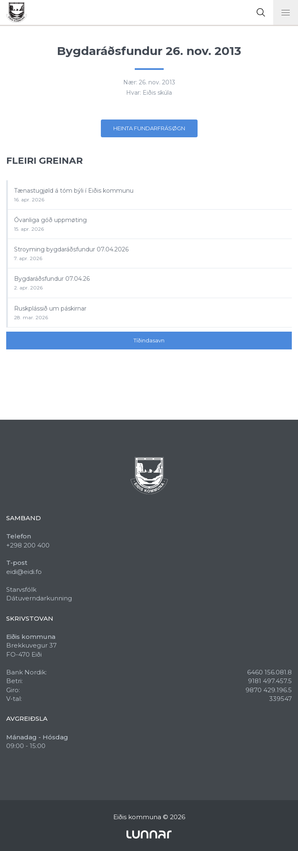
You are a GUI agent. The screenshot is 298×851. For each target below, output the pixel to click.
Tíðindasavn (149, 340)
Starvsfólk (21, 589)
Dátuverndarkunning (39, 598)
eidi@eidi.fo (24, 572)
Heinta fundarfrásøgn (149, 128)
